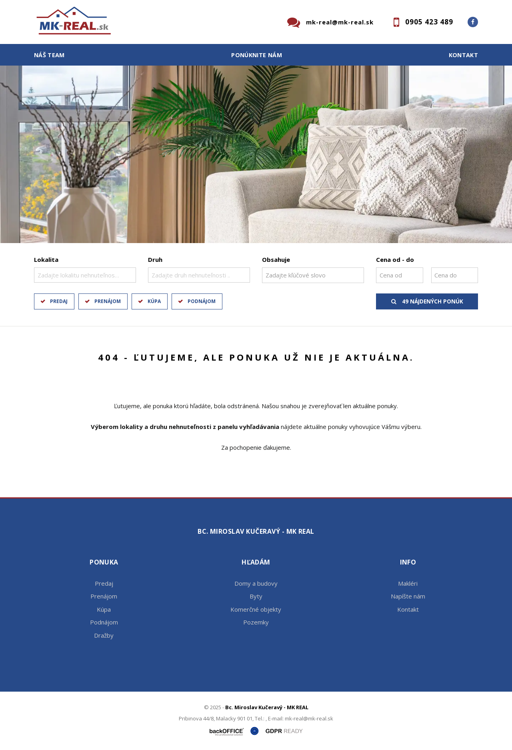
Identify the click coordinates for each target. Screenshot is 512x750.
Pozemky (256, 622)
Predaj (59, 301)
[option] (256, 154)
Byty (256, 596)
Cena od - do (395, 259)
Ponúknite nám (256, 55)
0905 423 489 (429, 21)
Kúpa (154, 301)
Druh (155, 259)
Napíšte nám (408, 596)
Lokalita (46, 259)
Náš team (49, 55)
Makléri (408, 583)
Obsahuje (276, 259)
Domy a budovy (256, 583)
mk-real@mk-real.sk (340, 22)
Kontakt (463, 55)
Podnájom (202, 301)
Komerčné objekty (255, 609)
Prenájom (107, 301)
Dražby (104, 635)
